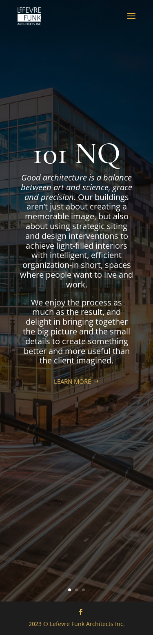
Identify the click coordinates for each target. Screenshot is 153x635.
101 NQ (76, 153)
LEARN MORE (72, 381)
